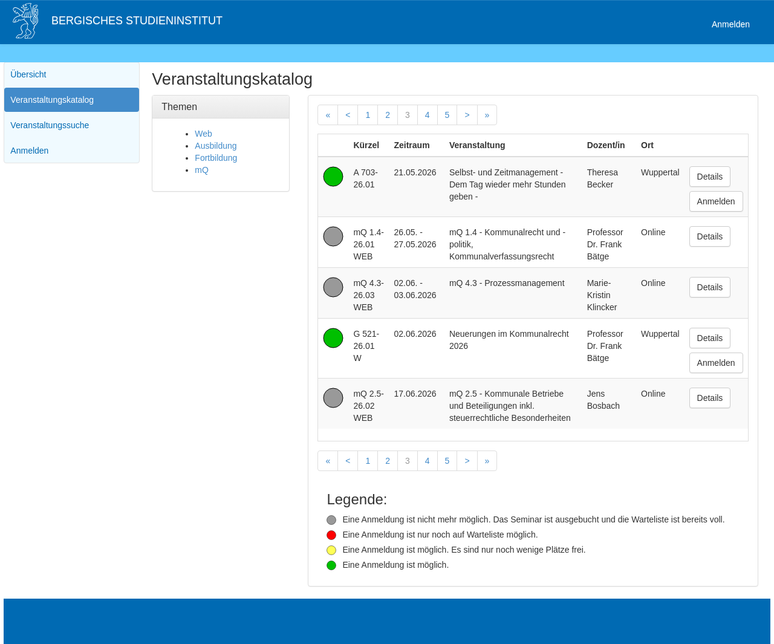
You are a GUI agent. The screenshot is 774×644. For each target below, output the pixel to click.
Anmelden (731, 24)
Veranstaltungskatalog (52, 100)
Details (710, 176)
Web (203, 133)
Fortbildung (216, 158)
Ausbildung (215, 146)
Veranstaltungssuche (49, 125)
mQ (202, 170)
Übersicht (28, 74)
